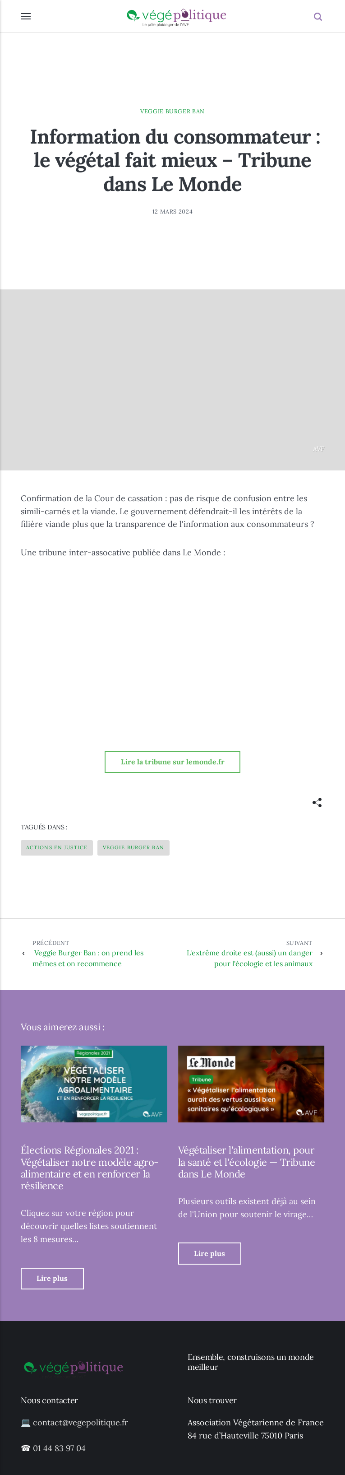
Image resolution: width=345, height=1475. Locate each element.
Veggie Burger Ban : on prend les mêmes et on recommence (95, 953)
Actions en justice (56, 847)
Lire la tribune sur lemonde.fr (173, 761)
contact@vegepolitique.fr (80, 1422)
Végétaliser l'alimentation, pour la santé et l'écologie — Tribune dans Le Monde (246, 1162)
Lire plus (52, 1278)
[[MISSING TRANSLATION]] (317, 803)
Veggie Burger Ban (172, 111)
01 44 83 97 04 (59, 1448)
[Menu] (26, 16)
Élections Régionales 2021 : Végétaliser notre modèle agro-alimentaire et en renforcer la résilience (90, 1168)
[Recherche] (319, 16)
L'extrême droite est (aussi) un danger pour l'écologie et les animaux (242, 953)
